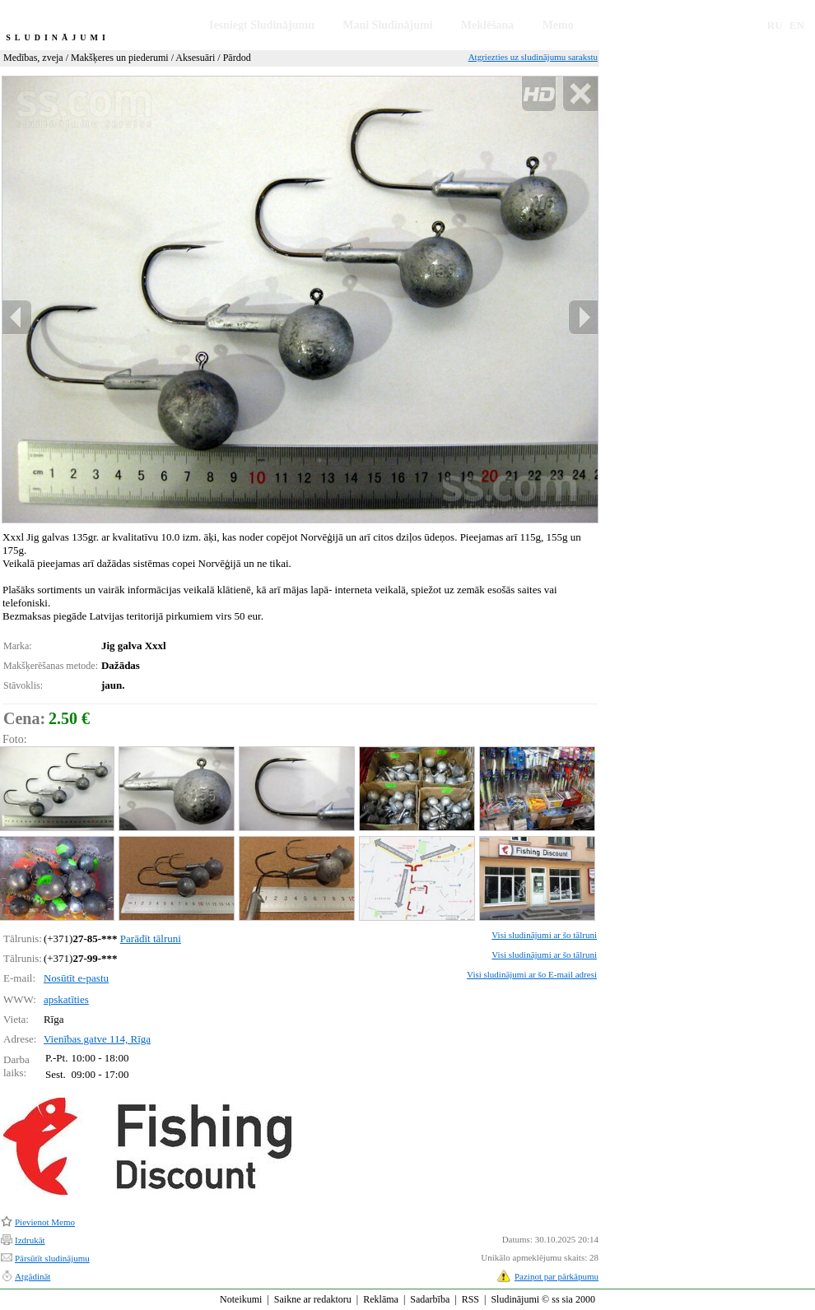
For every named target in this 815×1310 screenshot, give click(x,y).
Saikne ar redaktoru (313, 1299)
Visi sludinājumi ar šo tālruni (544, 935)
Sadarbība (429, 1299)
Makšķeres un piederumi (120, 57)
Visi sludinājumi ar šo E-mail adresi (532, 974)
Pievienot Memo (45, 1222)
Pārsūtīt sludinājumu (52, 1258)
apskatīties (66, 999)
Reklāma (380, 1299)
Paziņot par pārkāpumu (556, 1276)
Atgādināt (32, 1276)
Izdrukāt (30, 1240)
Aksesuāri (195, 57)
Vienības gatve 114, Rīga (97, 1039)
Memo (558, 25)
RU (775, 25)
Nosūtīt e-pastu (76, 978)
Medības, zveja (33, 57)
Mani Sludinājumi (387, 25)
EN (796, 25)
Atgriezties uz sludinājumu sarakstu (533, 57)
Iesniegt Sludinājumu (261, 25)
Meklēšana (488, 25)
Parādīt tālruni (150, 938)
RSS (470, 1299)
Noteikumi (241, 1299)
